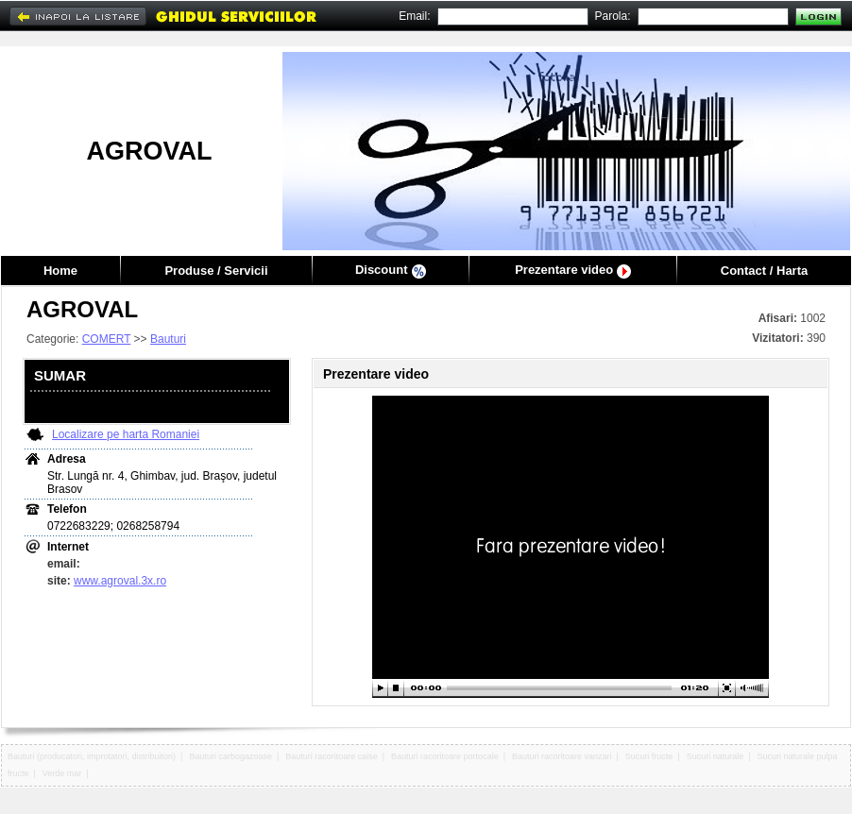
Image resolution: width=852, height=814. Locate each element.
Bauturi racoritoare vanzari (562, 756)
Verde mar (62, 773)
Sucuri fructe (649, 756)
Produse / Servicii (215, 270)
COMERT (106, 339)
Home (60, 270)
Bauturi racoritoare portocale (445, 756)
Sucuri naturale (715, 756)
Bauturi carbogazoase (230, 756)
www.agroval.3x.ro (120, 580)
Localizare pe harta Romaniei (125, 434)
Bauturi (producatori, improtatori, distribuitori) (92, 756)
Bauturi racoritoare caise (331, 756)
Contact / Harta (764, 270)
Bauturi (168, 339)
